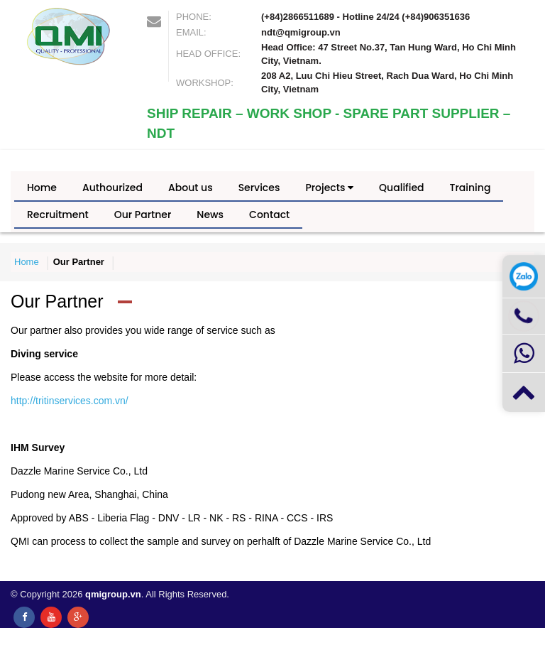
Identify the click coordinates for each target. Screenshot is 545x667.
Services (259, 187)
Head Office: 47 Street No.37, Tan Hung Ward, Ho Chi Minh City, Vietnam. (388, 54)
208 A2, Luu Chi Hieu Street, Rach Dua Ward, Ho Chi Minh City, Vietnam (387, 82)
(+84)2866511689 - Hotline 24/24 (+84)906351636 (365, 16)
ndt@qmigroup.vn (301, 32)
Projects (329, 187)
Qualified (401, 187)
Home (42, 187)
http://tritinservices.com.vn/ (69, 400)
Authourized (112, 187)
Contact (269, 214)
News (210, 214)
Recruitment (58, 214)
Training (470, 187)
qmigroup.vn (113, 594)
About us (190, 187)
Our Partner (143, 214)
